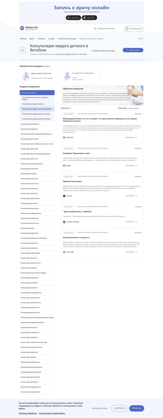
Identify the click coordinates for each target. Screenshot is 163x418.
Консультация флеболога (29, 382)
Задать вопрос (133, 50)
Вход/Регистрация (133, 29)
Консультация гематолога (29, 169)
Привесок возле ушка (72, 181)
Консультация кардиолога (29, 218)
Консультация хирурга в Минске (33, 104)
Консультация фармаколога (30, 362)
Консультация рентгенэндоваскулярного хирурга (37, 317)
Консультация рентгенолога (30, 312)
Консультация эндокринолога (31, 387)
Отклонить (119, 408)
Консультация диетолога (29, 203)
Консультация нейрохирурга (30, 253)
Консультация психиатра (29, 283)
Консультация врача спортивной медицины (35, 154)
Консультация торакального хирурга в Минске (35, 98)
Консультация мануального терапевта (34, 238)
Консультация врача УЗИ (29, 159)
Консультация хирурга (28, 93)
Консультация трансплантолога (31, 347)
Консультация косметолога (30, 223)
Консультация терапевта (29, 337)
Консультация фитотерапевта (31, 372)
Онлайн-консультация (67, 38)
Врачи (32, 38)
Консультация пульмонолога (30, 298)
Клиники (41, 38)
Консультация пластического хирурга (33, 273)
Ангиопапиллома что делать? (76, 237)
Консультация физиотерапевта (31, 367)
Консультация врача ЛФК (29, 149)
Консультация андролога (29, 129)
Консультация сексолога (29, 327)
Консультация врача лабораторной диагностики (37, 144)
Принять (136, 408)
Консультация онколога (29, 258)
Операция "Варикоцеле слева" (76, 153)
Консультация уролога (28, 357)
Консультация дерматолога (30, 198)
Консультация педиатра (29, 268)
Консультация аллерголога (30, 124)
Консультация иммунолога (30, 208)
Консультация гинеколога (29, 188)
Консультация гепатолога (29, 178)
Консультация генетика (28, 173)
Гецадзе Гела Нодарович (83, 73)
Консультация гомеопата (29, 193)
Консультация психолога (29, 288)
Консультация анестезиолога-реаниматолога (36, 134)
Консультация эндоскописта (30, 392)
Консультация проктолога (29, 278)
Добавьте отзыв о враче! (104, 28)
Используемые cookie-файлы (52, 413)
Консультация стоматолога (30, 332)
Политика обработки (28, 413)
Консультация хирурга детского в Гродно (36, 114)
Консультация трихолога (29, 352)
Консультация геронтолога (30, 183)
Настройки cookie (99, 408)
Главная (23, 38)
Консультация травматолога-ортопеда (34, 342)
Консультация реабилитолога (31, 302)
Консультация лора (27, 228)
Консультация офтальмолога (30, 263)
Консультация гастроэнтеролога (32, 164)
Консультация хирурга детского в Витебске (37, 109)
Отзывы (51, 38)
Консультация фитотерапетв (30, 377)
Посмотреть (131, 137)
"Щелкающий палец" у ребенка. (77, 211)
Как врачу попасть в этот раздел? (42, 78)
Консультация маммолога (29, 233)
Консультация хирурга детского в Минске (36, 119)
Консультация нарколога (29, 243)
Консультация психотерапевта (31, 293)
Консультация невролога (29, 248)
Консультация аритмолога (30, 139)
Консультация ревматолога (30, 307)
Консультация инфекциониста (31, 213)
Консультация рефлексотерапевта (32, 322)
